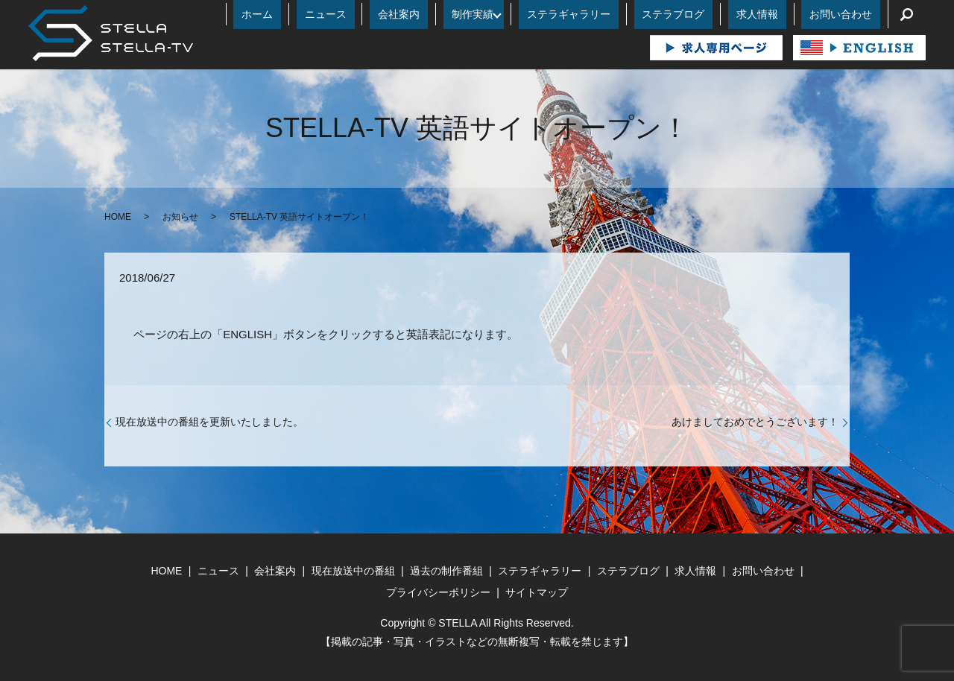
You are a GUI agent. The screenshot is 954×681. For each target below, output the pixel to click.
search (907, 14)
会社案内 (480, 14)
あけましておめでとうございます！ (755, 422)
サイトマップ (536, 592)
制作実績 (537, 14)
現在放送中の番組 (353, 571)
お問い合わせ (849, 14)
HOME (117, 217)
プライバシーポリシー (438, 592)
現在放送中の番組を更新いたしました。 (209, 422)
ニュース (423, 14)
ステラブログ (714, 14)
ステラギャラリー (625, 14)
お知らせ (180, 217)
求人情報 (782, 14)
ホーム (371, 14)
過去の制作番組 (446, 571)
